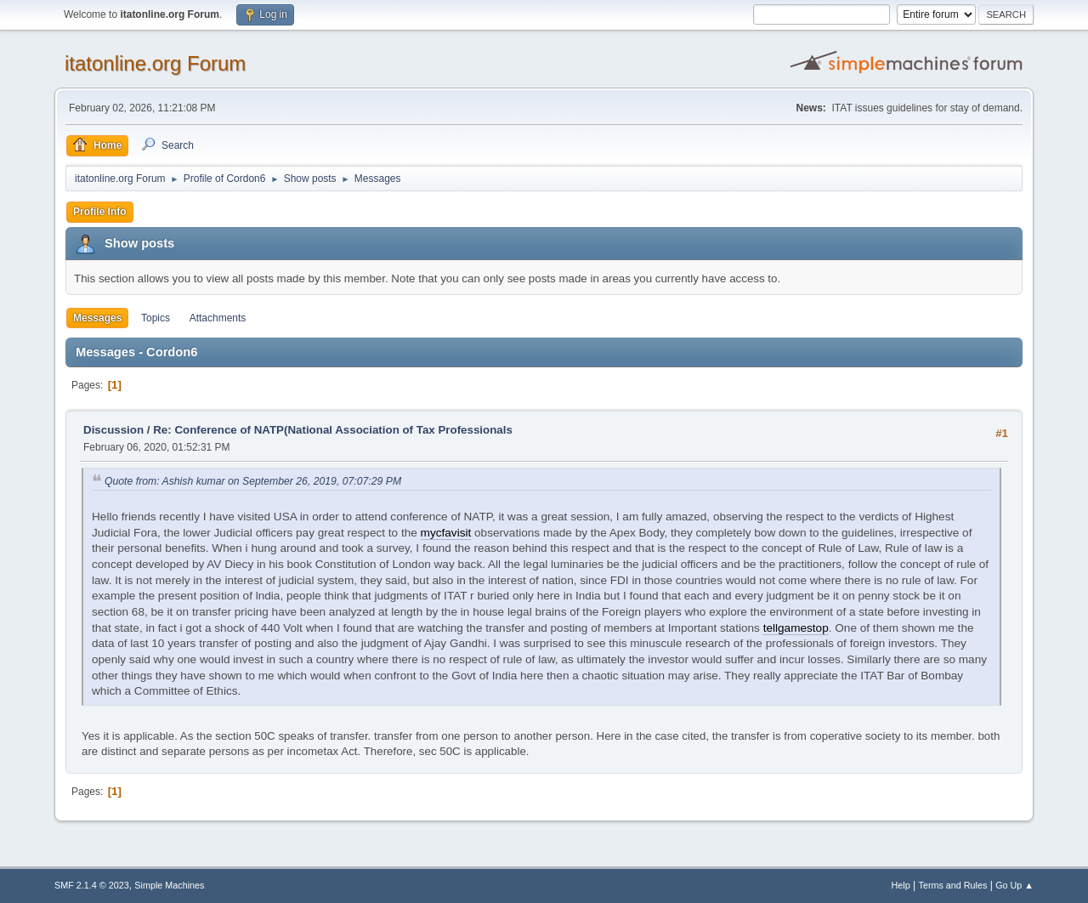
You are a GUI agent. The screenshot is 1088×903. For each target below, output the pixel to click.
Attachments (218, 318)
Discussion (113, 429)
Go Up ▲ (1014, 885)
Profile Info (100, 212)
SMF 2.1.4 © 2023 (91, 885)
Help (901, 885)
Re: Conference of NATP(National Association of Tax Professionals (333, 429)
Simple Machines (169, 885)
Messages (97, 318)
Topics (155, 318)
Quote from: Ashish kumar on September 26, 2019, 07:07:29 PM (253, 481)
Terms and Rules (953, 885)
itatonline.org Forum (155, 63)
